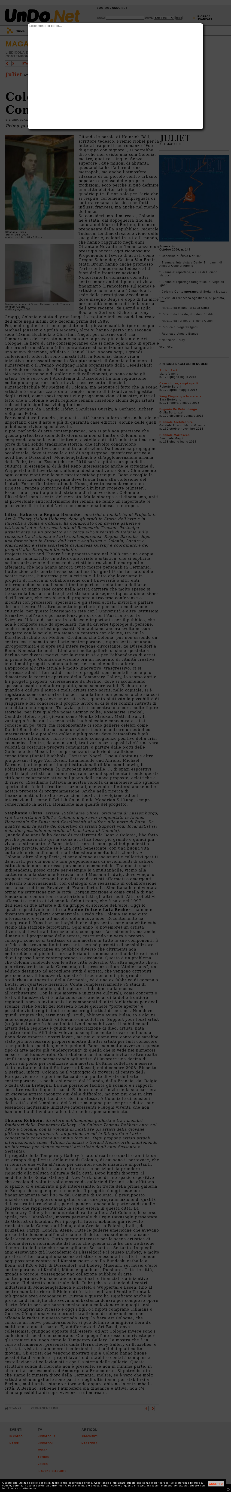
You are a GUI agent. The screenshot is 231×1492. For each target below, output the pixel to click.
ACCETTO (216, 1484)
